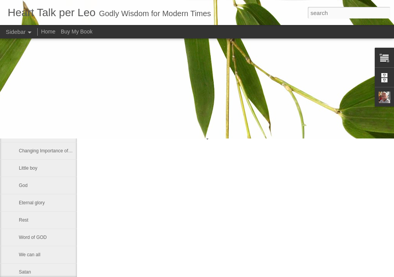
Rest (23, 220)
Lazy (23, 133)
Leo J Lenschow (253, 103)
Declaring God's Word (41, 116)
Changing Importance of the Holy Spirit (58, 151)
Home (48, 31)
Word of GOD (33, 237)
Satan (25, 272)
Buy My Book (76, 31)
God (23, 185)
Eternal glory (32, 202)
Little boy (28, 168)
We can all (29, 254)
